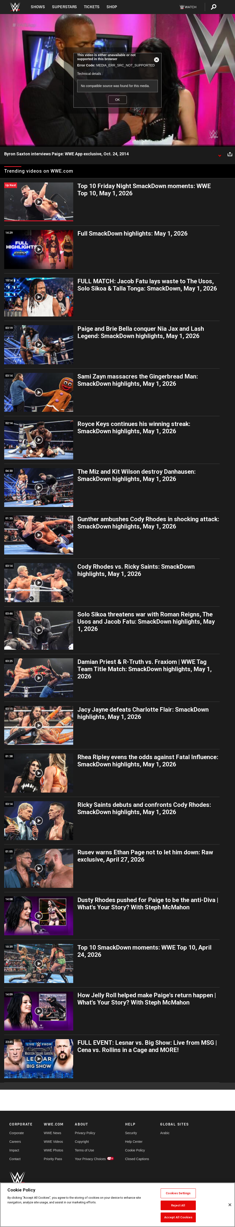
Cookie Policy (135, 1150)
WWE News (52, 1133)
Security (131, 1133)
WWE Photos (53, 1150)
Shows (38, 7)
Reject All (178, 1205)
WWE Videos (53, 1141)
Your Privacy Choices (90, 1159)
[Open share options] (230, 154)
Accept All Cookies (178, 1217)
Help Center (134, 1141)
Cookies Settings (178, 1193)
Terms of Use (84, 1150)
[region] (117, 1205)
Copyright (82, 1141)
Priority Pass (53, 1159)
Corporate (16, 1133)
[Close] (230, 1205)
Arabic (164, 1133)
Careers (15, 1141)
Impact (14, 1150)
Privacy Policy (85, 1133)
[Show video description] (219, 154)
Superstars (64, 7)
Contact (15, 1159)
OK (117, 100)
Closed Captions (137, 1159)
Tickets (92, 7)
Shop (112, 7)
